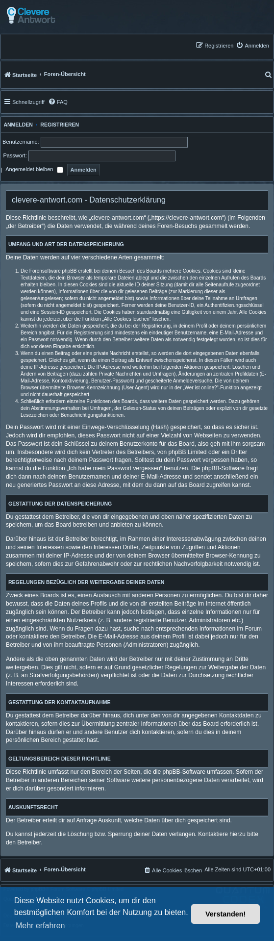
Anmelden (17, 124)
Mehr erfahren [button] (40, 925)
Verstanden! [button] (225, 914)
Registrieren (59, 124)
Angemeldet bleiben (34, 170)
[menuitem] (252, 45)
